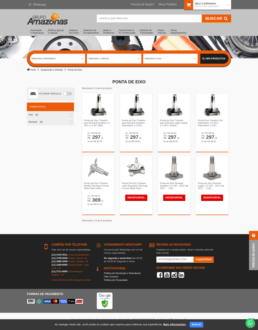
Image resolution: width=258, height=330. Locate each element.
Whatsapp (37, 4)
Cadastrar (204, 259)
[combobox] (57, 59)
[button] (253, 251)
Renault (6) (36, 121)
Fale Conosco (111, 276)
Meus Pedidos (168, 4)
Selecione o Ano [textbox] (153, 58)
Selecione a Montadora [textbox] (44, 58)
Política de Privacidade (116, 280)
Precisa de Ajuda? (142, 4)
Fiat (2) (33, 114)
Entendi (196, 324)
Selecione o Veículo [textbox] (98, 58)
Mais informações (174, 324)
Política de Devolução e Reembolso (122, 273)
